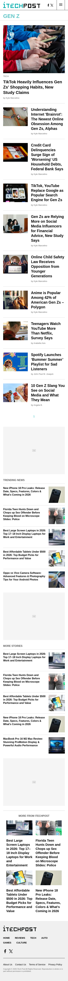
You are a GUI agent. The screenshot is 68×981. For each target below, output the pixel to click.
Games (7, 942)
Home (6, 938)
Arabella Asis (39, 343)
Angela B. (38, 405)
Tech (6, 76)
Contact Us (20, 964)
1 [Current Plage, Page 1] (34, 416)
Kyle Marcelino (12, 98)
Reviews (20, 938)
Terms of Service (37, 964)
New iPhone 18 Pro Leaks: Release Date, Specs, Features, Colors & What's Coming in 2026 (24, 491)
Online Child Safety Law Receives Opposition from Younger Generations (47, 266)
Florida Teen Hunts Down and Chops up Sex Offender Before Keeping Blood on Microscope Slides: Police (48, 853)
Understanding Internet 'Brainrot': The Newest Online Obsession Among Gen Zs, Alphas (47, 119)
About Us (7, 964)
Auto (44, 938)
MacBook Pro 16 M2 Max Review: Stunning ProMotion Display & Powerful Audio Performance (23, 742)
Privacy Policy (55, 964)
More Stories (12, 646)
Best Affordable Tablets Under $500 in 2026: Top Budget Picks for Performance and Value (24, 555)
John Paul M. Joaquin (43, 374)
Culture (21, 942)
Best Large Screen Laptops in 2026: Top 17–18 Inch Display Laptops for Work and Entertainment (24, 533)
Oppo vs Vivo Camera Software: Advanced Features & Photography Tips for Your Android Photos (24, 576)
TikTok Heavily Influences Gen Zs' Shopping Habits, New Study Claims (32, 87)
